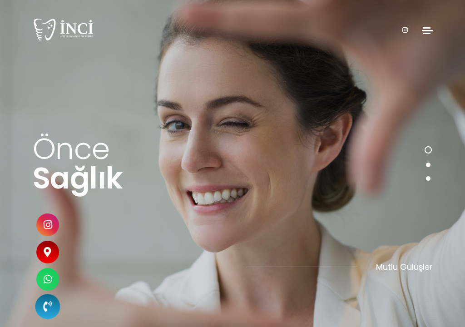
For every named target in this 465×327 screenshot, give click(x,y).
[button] (428, 150)
